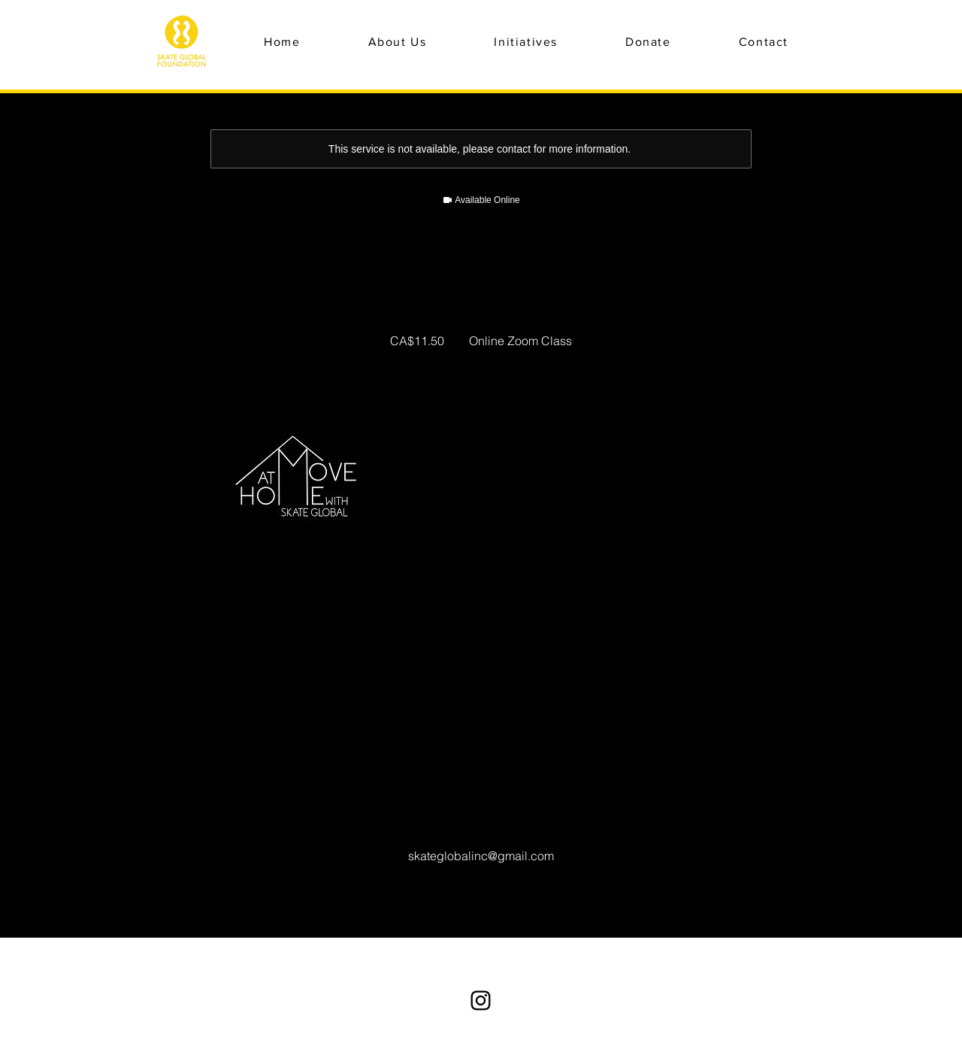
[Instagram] (480, 1000)
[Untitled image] (297, 483)
